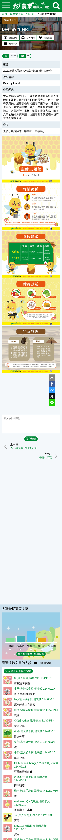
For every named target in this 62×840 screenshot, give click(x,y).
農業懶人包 (16, 13)
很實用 (31, 646)
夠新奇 (41, 646)
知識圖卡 (31, 13)
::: (61, 13)
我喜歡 (20, 646)
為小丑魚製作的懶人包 (23, 448)
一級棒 (10, 646)
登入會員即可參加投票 (31, 653)
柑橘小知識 (45, 457)
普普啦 (52, 646)
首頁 (4, 13)
